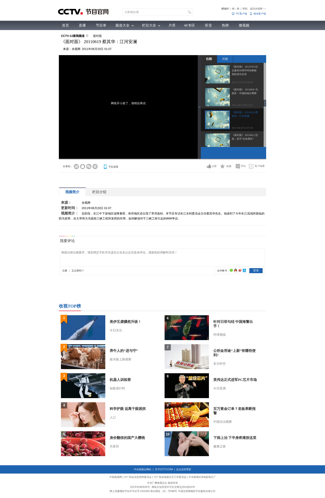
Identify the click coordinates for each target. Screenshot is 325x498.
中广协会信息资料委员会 (138, 477)
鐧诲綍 (225, 8)
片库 (172, 25)
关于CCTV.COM (164, 469)
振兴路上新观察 (120, 359)
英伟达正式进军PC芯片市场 (235, 380)
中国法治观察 (222, 421)
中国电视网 (115, 477)
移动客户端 (259, 13)
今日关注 (116, 330)
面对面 (97, 36)
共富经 (114, 446)
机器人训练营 (120, 380)
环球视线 (219, 334)
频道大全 (122, 25)
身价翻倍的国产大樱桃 (127, 438)
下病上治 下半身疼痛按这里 (234, 438)
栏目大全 (149, 25)
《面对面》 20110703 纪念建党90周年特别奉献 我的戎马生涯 (245, 70)
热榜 (225, 25)
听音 (208, 25)
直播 (82, 25)
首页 (65, 25)
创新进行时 (117, 388)
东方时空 (219, 363)
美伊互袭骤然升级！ (125, 322)
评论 (243, 166)
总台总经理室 (183, 469)
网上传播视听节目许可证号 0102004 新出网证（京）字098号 (143, 491)
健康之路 (219, 446)
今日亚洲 (219, 388)
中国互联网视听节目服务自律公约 (196, 491)
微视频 (244, 25)
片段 (225, 59)
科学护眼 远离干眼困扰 (128, 409)
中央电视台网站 (142, 469)
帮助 (245, 8)
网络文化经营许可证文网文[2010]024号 (173, 487)
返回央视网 (258, 8)
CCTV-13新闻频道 (73, 36)
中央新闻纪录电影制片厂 (202, 477)
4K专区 (189, 25)
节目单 (101, 25)
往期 (209, 59)
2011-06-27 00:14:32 (242, 105)
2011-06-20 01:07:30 (242, 127)
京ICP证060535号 (140, 487)
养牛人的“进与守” (124, 351)
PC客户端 (241, 13)
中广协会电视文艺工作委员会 (170, 477)
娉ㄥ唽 (235, 8)
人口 (113, 417)
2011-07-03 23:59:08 (242, 82)
